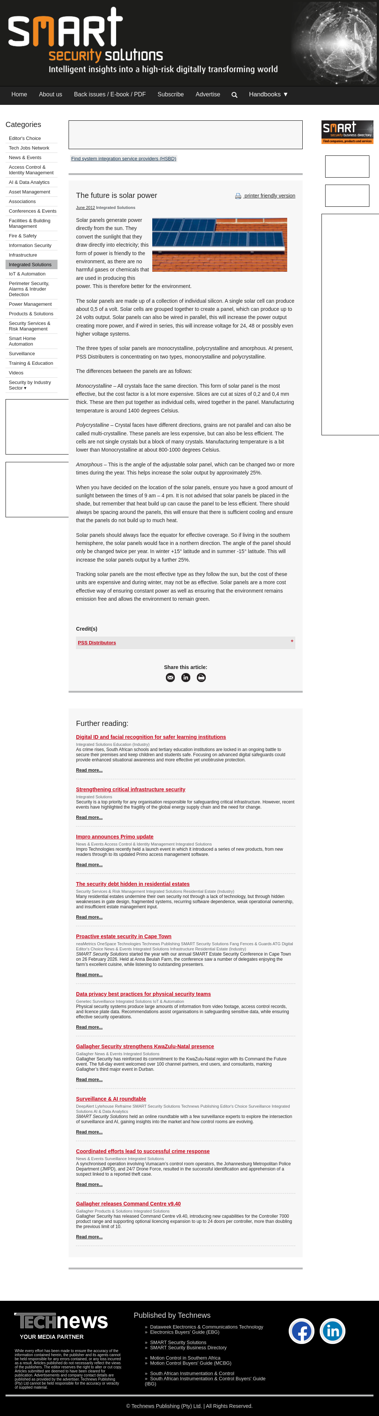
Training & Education (31, 363)
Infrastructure (23, 255)
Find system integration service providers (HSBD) (123, 158)
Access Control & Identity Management (31, 169)
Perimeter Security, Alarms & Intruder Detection (29, 289)
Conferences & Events (32, 211)
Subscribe (171, 94)
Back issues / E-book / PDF (110, 94)
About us (50, 94)
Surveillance (22, 353)
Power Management (30, 304)
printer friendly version (264, 196)
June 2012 (85, 207)
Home (19, 94)
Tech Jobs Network (29, 148)
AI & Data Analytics (29, 182)
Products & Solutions (31, 313)
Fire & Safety (22, 236)
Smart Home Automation (22, 341)
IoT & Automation (27, 274)
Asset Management (29, 192)
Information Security (30, 245)
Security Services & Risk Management (30, 326)
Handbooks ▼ (269, 94)
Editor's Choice (25, 138)
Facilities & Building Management (30, 223)
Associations (22, 201)
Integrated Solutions (30, 264)
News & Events (25, 157)
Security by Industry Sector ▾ (30, 385)
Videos (16, 373)
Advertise (208, 94)
